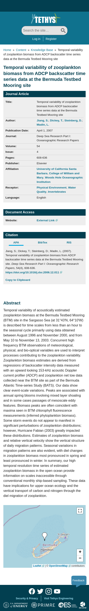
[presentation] (44, 536)
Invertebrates (57, 191)
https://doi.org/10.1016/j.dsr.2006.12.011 (32, 272)
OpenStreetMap (58, 565)
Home (7, 50)
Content (21, 50)
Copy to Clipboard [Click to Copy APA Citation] (17, 279)
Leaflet (37, 565)
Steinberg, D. (73, 120)
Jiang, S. (42, 120)
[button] (80, 552)
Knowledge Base (42, 50)
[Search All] (44, 30)
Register (51, 39)
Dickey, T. (56, 120)
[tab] (18, 243)
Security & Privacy (27, 598)
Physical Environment (52, 187)
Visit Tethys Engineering (58, 598)
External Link (46, 220)
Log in (36, 39)
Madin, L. (43, 124)
